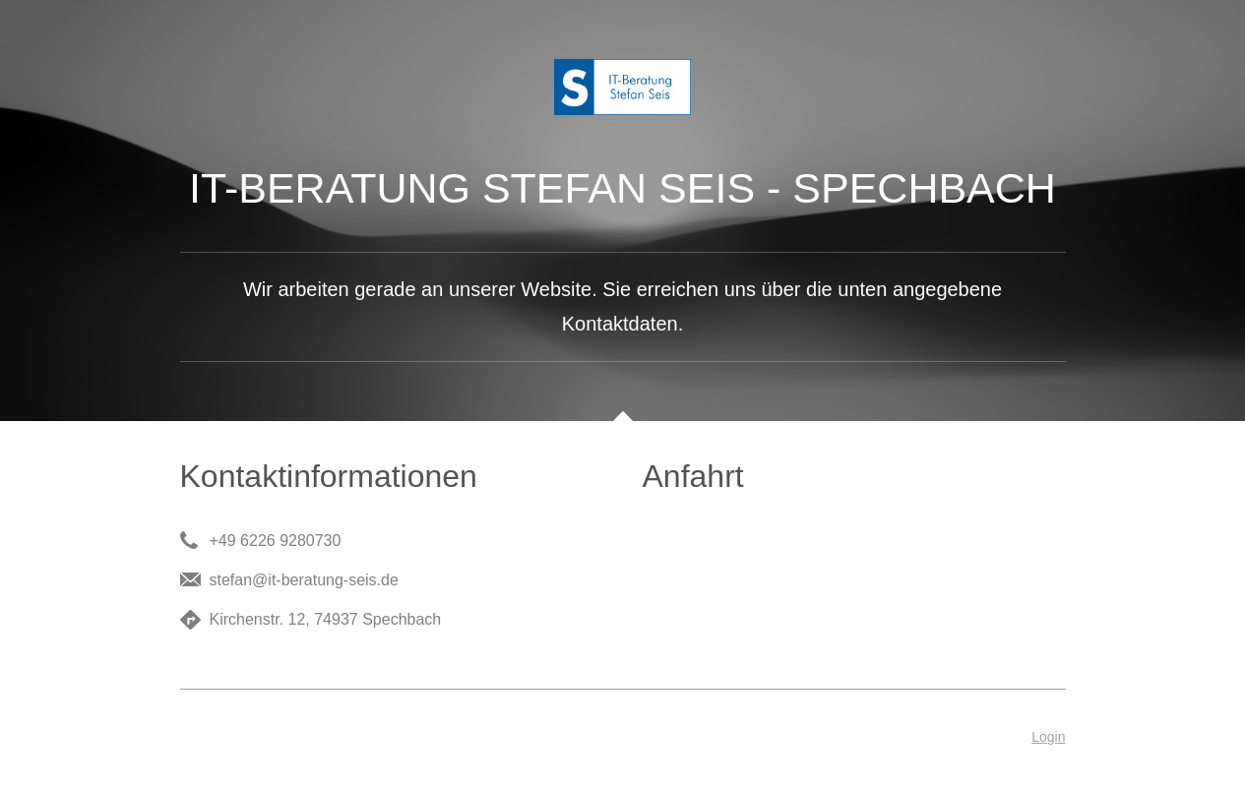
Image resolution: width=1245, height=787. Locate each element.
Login (1048, 737)
